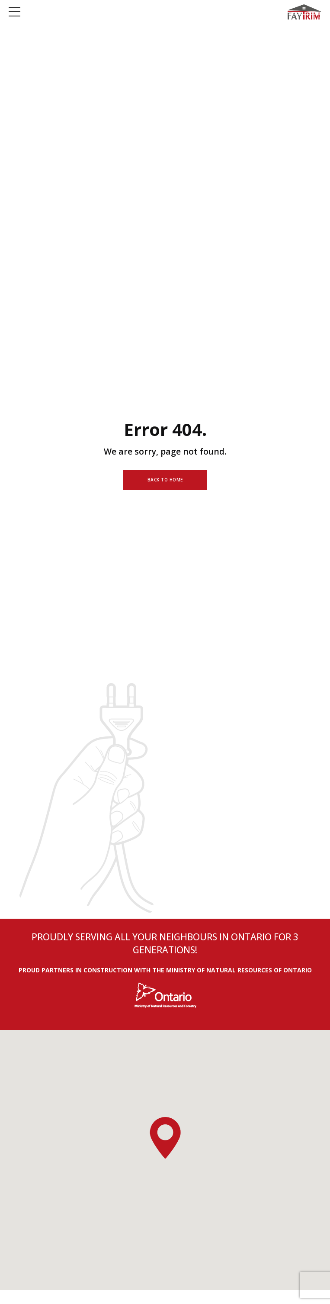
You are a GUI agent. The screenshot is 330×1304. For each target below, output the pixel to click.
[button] (165, 1138)
